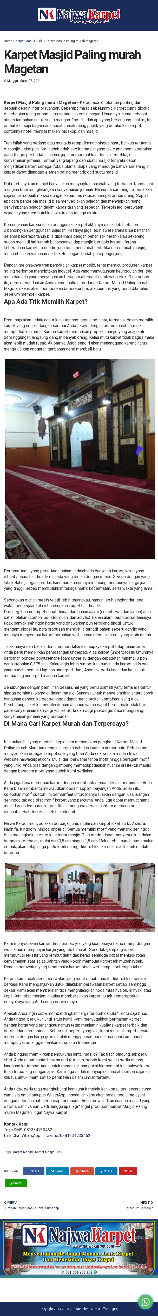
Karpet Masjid (23, 1152)
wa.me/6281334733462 (68, 1135)
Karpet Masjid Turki (29, 41)
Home (8, 41)
